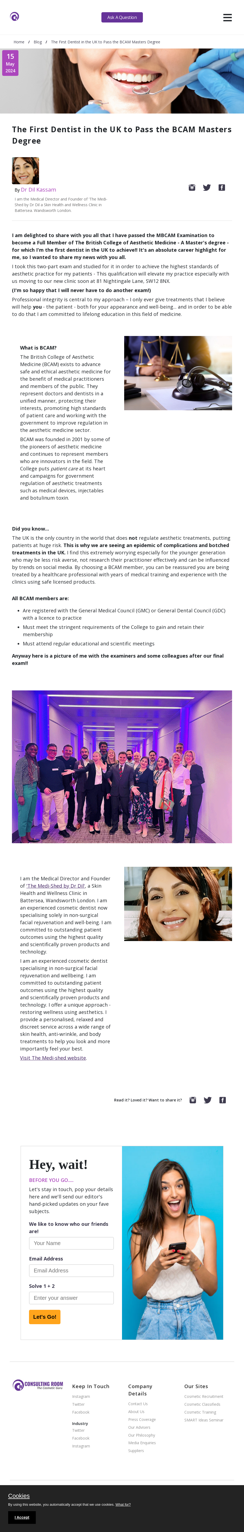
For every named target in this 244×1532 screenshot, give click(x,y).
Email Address (46, 1258)
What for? (123, 1504)
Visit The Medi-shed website (53, 1058)
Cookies (19, 1496)
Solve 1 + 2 (41, 1286)
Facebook (80, 1412)
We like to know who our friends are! (68, 1227)
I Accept (22, 1517)
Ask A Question (122, 17)
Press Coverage (142, 1419)
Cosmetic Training (200, 1412)
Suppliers (136, 1451)
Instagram (81, 1396)
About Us (136, 1412)
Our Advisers (139, 1427)
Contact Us (138, 1404)
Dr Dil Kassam (38, 189)
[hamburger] (227, 17)
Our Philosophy (141, 1435)
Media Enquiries (142, 1443)
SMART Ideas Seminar (203, 1420)
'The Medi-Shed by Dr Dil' (55, 886)
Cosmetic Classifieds (202, 1404)
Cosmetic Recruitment (203, 1396)
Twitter (78, 1404)
